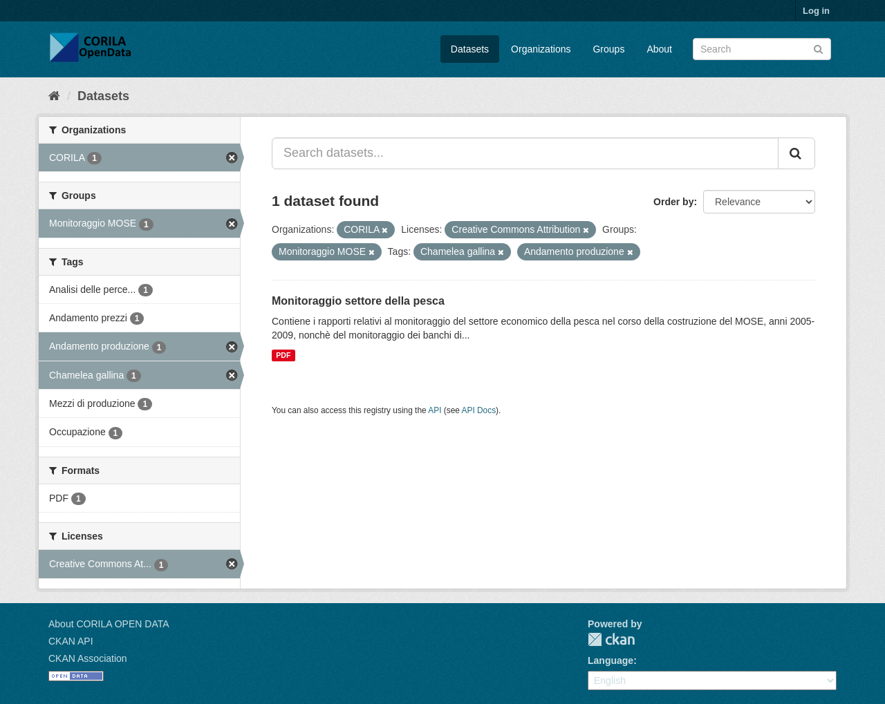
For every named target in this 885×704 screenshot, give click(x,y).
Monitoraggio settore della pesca (358, 301)
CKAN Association (87, 658)
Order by (673, 201)
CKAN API (70, 641)
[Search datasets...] (525, 153)
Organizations (540, 49)
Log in (816, 11)
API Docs (479, 410)
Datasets (470, 49)
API (434, 410)
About (659, 49)
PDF (283, 355)
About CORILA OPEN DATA (108, 623)
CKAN (611, 639)
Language (610, 660)
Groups (608, 49)
